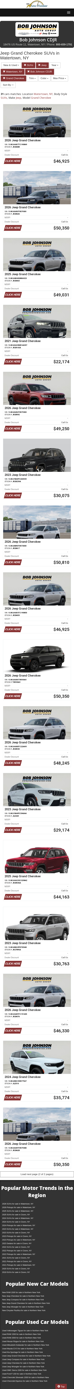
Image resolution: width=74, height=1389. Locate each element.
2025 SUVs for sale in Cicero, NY (16, 1215)
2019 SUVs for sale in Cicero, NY (16, 1272)
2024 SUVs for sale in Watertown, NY (17, 1218)
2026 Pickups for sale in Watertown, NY (18, 1207)
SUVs (28, 65)
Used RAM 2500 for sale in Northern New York (21, 1338)
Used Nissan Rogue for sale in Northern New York (23, 1341)
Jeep (42, 65)
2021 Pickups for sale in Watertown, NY (18, 1265)
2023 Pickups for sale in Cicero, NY (17, 1236)
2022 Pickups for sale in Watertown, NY (18, 1254)
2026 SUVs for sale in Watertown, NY (17, 1204)
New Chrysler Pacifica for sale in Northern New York (23, 1310)
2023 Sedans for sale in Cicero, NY (16, 1243)
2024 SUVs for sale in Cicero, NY (16, 1222)
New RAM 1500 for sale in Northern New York (21, 1292)
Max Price (59, 78)
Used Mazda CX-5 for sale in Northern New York (22, 1349)
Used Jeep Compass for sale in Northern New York (23, 1359)
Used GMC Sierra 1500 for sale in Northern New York (24, 1370)
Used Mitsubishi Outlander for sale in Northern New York (25, 1345)
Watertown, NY (12, 71)
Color (44, 78)
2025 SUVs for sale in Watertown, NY (17, 1211)
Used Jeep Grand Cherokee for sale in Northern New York (26, 1356)
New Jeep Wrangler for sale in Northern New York (23, 1307)
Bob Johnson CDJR (39, 71)
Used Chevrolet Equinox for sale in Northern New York (24, 1381)
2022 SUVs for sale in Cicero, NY (16, 1247)
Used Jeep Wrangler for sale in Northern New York (23, 1367)
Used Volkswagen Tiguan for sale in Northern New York (25, 1330)
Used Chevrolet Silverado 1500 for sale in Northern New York (25, 1378)
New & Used (11, 65)
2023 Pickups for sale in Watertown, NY (18, 1240)
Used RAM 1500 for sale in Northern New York (21, 1334)
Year (54, 65)
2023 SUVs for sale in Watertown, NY (17, 1229)
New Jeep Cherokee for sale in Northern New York (23, 1296)
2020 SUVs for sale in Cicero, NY (16, 1269)
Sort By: (8, 85)
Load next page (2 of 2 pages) (37, 1174)
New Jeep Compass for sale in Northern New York (23, 1300)
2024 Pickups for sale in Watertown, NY (18, 1225)
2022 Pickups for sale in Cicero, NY (17, 1251)
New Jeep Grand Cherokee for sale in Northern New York (26, 1303)
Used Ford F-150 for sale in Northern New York (21, 1374)
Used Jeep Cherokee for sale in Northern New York (23, 1363)
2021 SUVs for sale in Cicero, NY (16, 1258)
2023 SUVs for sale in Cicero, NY (16, 1233)
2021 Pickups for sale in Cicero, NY (17, 1261)
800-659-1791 (64, 44)
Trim (32, 78)
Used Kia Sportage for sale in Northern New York (22, 1352)
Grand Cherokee (13, 78)
